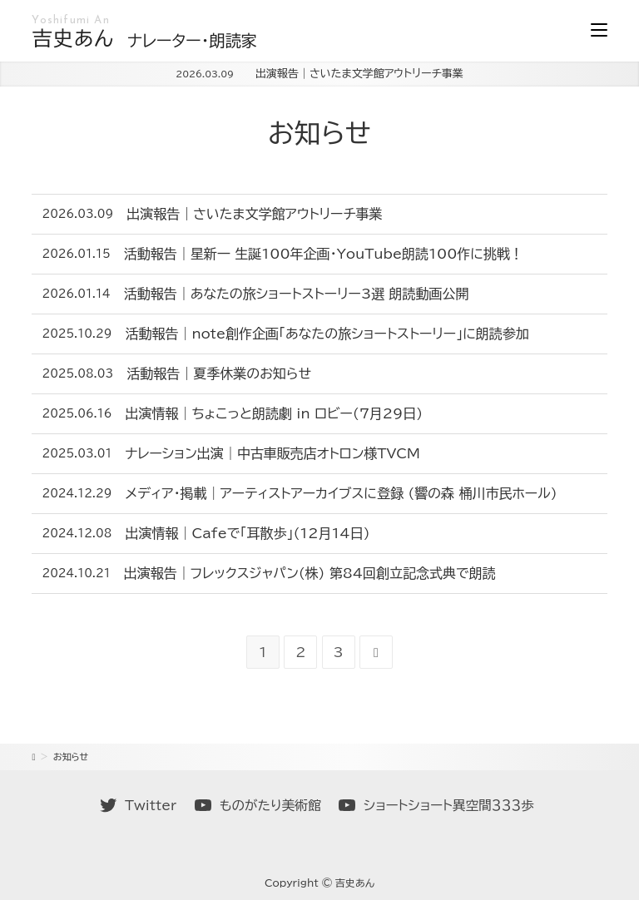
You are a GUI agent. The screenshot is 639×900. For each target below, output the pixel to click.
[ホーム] (33, 756)
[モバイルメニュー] (599, 30)
